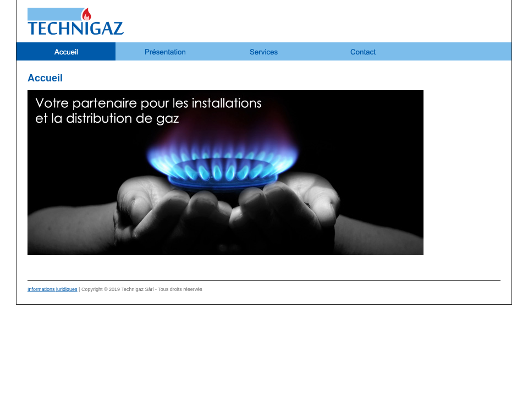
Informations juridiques (53, 289)
